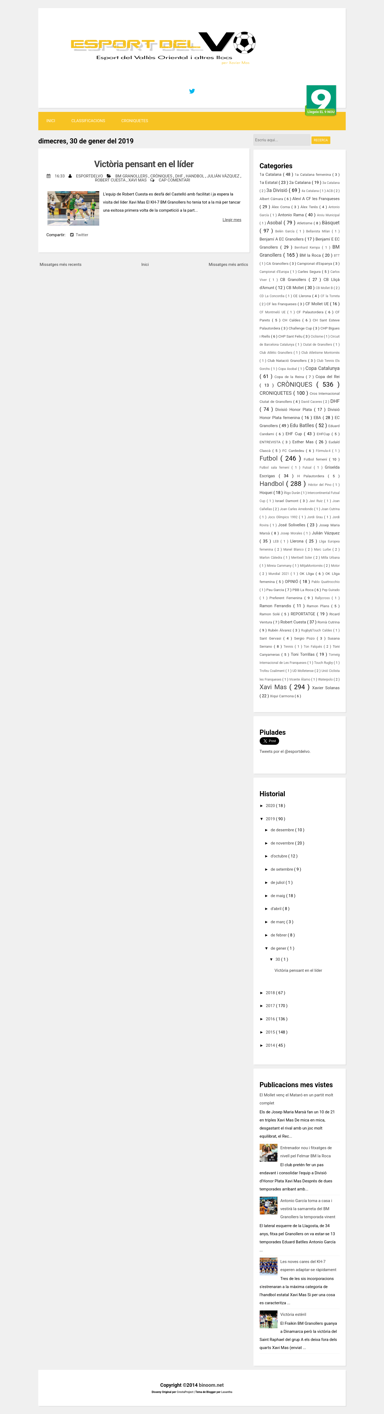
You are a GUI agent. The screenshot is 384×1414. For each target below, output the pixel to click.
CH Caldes (292, 320)
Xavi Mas (138, 180)
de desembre (283, 830)
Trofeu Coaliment (273, 671)
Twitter (79, 234)
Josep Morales (292, 533)
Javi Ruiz (316, 501)
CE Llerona (302, 296)
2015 (271, 1032)
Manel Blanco (294, 549)
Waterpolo (326, 679)
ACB (330, 191)
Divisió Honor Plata (294, 409)
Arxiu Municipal (328, 215)
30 (278, 959)
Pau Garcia (275, 590)
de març (278, 921)
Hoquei (266, 492)
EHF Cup (295, 433)
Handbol (195, 176)
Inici (50, 120)
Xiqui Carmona (282, 696)
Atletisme (305, 223)
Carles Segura (310, 271)
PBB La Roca (303, 590)
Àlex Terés (309, 207)
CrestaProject (185, 1392)
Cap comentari (174, 180)
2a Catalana (300, 182)
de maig (278, 895)
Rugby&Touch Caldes (317, 630)
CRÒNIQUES (161, 176)
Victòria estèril (293, 1314)
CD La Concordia (273, 296)
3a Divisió (277, 190)
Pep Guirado (331, 590)
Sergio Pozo (305, 638)
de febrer (279, 935)
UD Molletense (304, 671)
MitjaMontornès (312, 566)
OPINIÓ (292, 581)
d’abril (277, 908)
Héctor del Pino (320, 485)
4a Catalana (310, 191)
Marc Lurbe (323, 549)
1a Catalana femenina (313, 174)
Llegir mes (232, 219)
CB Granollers (294, 279)
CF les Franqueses (281, 304)
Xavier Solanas (326, 687)
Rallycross (323, 598)
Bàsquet (331, 222)
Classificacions (88, 120)
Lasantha (226, 1392)
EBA (318, 417)
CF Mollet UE (317, 303)
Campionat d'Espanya (315, 263)
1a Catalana (271, 174)
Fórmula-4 (324, 451)
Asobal (275, 222)
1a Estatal (269, 182)
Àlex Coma (282, 207)
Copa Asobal (288, 369)
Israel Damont (287, 501)
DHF (179, 176)
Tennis (289, 646)
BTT (337, 256)
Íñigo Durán (292, 493)
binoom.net (211, 1385)
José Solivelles (292, 525)
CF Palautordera (311, 312)
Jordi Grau (315, 517)
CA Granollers (277, 263)
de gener (279, 948)
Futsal (308, 467)
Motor (335, 566)
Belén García (285, 231)
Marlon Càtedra (271, 558)
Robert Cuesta (110, 180)
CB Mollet (295, 287)
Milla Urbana (330, 558)
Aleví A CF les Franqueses (316, 198)
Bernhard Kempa (308, 247)
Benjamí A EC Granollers (282, 239)
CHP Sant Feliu (290, 336)
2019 (271, 818)
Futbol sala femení (276, 467)
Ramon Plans (319, 606)
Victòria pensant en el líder (143, 164)
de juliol (278, 882)
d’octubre (279, 856)
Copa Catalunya (322, 368)
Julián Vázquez (223, 176)
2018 (271, 992)
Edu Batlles (303, 425)
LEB (277, 541)
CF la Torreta (330, 296)
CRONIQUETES (134, 120)
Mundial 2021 (280, 574)
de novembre (283, 843)
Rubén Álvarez (280, 630)
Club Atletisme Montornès (320, 353)
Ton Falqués (314, 646)
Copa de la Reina (290, 377)
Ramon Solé (271, 614)
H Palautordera (312, 476)
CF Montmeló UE (273, 312)
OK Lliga (308, 573)
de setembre (282, 869)
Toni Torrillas (303, 654)
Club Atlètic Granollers (277, 353)
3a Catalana (331, 183)
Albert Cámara (272, 199)
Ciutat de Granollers (318, 344)
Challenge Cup (301, 328)
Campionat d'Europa (275, 272)
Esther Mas (304, 442)
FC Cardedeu (294, 450)
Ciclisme (317, 336)
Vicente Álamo (300, 679)
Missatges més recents (60, 264)
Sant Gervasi (271, 638)
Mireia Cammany (280, 566)
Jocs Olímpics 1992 (283, 517)
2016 (271, 1019)
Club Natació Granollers (288, 360)
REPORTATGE (304, 614)
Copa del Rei (328, 376)
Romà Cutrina (329, 622)
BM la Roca (311, 255)
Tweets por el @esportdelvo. (285, 751)
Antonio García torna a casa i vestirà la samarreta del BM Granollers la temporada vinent (307, 1208)
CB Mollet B (325, 288)
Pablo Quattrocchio (325, 582)
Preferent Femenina (286, 598)
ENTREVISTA (271, 442)
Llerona (298, 541)
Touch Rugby (324, 663)
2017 (271, 1005)
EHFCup (324, 434)
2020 (271, 805)
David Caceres (312, 402)
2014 (271, 1045)
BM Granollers (132, 176)
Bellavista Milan (319, 231)
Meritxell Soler (302, 558)
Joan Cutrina (330, 509)
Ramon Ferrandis (276, 605)
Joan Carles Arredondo (297, 509)
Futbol (270, 458)
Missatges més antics (228, 264)
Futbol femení (316, 459)
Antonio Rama (291, 214)
